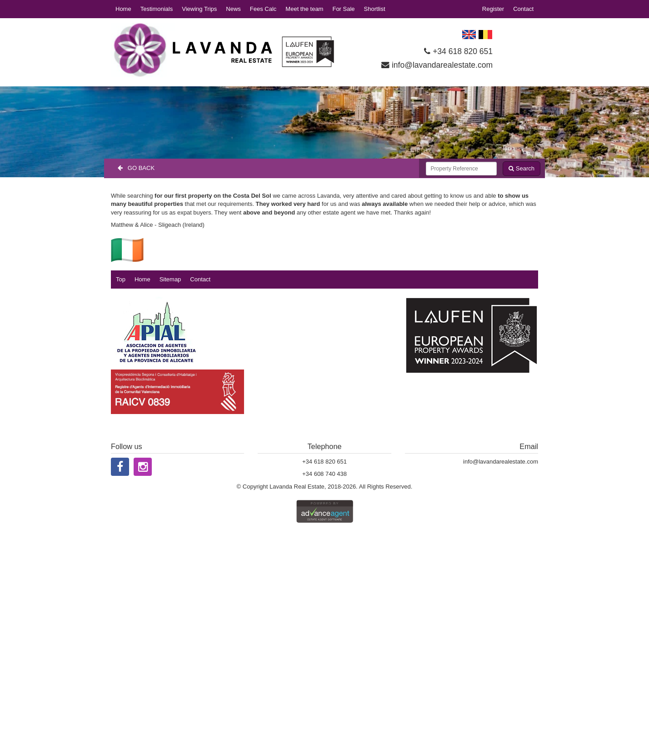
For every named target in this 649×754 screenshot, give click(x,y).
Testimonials (156, 8)
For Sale (343, 8)
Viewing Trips (199, 8)
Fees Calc (263, 8)
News (233, 8)
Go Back (136, 168)
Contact (523, 8)
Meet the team (304, 8)
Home (123, 8)
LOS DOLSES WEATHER (520, 45)
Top (120, 279)
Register (493, 8)
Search (521, 168)
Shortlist (374, 8)
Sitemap (170, 279)
